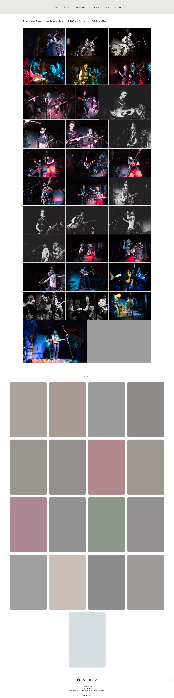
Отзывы (108, 7)
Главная (55, 7)
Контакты (118, 7)
